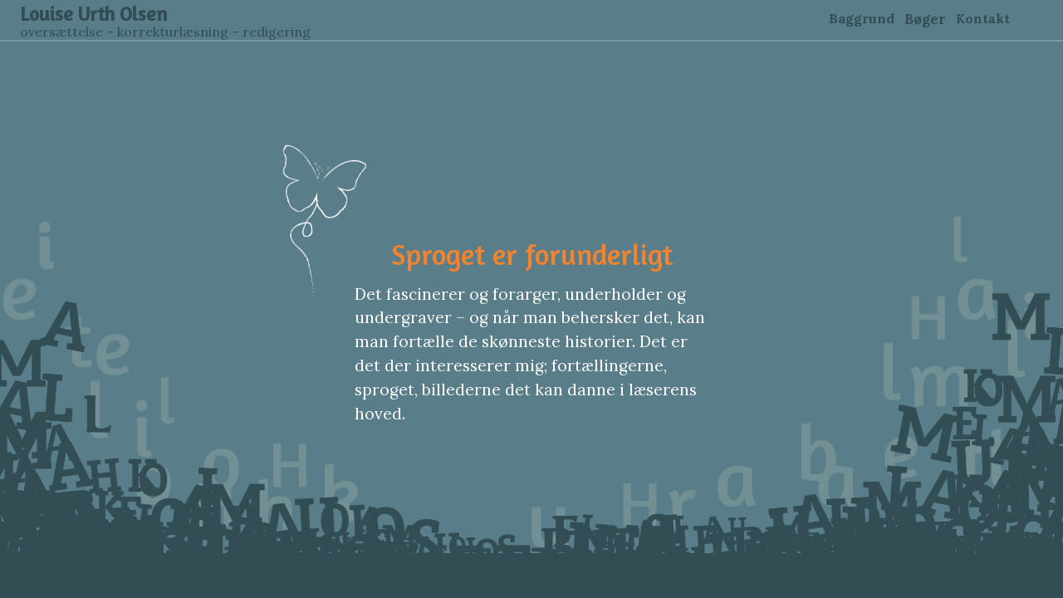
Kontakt (983, 19)
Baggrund (861, 18)
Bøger (925, 19)
